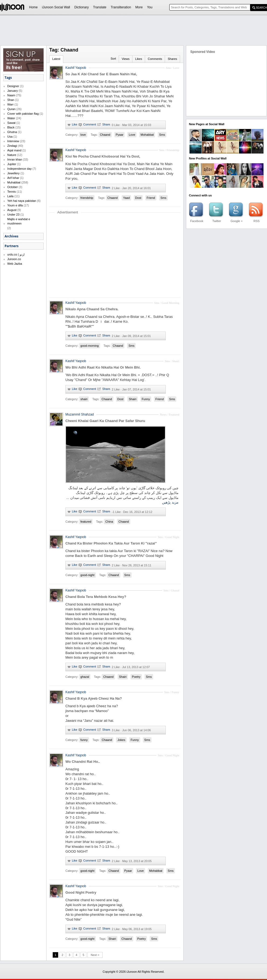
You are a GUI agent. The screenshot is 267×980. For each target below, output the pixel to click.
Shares (172, 58)
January (12, 90)
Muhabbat (13, 182)
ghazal (84, 676)
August (11, 210)
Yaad (126, 197)
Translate (100, 7)
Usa (10, 136)
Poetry (136, 676)
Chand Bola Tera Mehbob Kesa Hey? (95, 597)
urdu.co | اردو (15, 254)
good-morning (89, 345)
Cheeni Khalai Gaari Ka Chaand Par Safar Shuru (105, 421)
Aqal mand (14, 150)
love (83, 134)
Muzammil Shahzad (79, 414)
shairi (83, 399)
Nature (11, 154)
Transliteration (121, 7)
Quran (11, 109)
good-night (87, 575)
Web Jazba (14, 263)
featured (85, 521)
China (109, 521)
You (149, 7)
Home (33, 7)
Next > (95, 955)
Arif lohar (13, 177)
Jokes (121, 739)
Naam (11, 95)
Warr (10, 104)
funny (84, 739)
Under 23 (13, 214)
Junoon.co (14, 259)
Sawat (11, 122)
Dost (138, 197)
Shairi (132, 399)
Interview (13, 141)
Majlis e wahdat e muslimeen (18, 221)
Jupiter (11, 164)
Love (132, 134)
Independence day (19, 168)
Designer (13, 86)
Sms (162, 134)
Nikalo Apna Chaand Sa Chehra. (91, 309)
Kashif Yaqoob (75, 150)
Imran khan (14, 159)
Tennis (11, 191)
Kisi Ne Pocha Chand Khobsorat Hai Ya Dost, (102, 156)
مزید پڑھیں (170, 502)
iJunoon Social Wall (56, 7)
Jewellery (13, 173)
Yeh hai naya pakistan (21, 200)
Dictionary (81, 7)
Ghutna (12, 132)
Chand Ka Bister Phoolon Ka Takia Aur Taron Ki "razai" (111, 543)
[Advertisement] (102, 55)
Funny (146, 399)
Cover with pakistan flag (23, 113)
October (12, 187)
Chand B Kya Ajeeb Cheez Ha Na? (93, 698)
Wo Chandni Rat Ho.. (82, 762)
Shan (10, 99)
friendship (86, 197)
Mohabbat (147, 134)
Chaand (105, 134)
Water (11, 118)
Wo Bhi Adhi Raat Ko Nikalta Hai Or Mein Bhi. (103, 367)
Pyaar (120, 134)
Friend (151, 197)
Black (11, 127)
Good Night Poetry (80, 892)
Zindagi (12, 145)
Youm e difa (15, 205)
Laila (10, 196)
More (139, 7)
